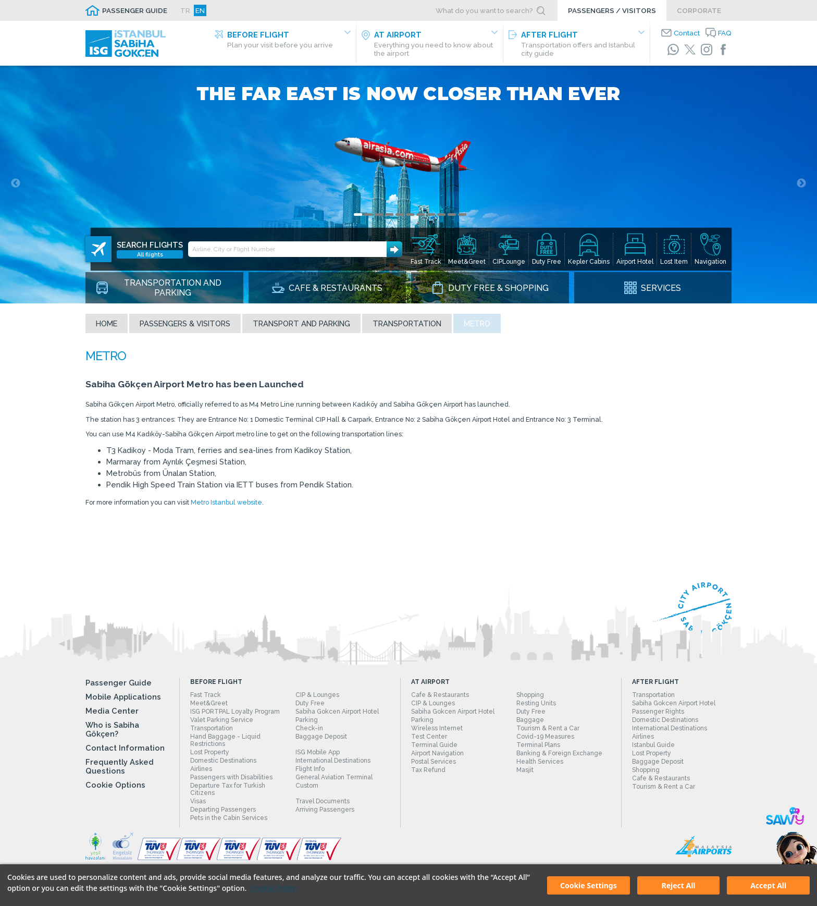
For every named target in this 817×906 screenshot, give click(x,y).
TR (185, 10)
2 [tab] (368, 216)
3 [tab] (379, 216)
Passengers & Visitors (185, 325)
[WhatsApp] (673, 49)
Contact (687, 33)
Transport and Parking (301, 325)
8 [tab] (431, 216)
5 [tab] (399, 216)
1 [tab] (358, 216)
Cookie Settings (588, 885)
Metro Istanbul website (251, 516)
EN (200, 10)
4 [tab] (389, 216)
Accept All (768, 885)
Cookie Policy (273, 888)
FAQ (725, 33)
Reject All (678, 885)
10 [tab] (452, 216)
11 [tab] (462, 216)
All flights (150, 247)
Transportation (407, 325)
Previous (15, 185)
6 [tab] (410, 216)
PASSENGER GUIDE (134, 10)
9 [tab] (441, 216)
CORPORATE (699, 10)
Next (801, 185)
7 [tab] (420, 216)
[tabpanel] (408, 185)
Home (106, 325)
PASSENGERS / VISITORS (612, 10)
